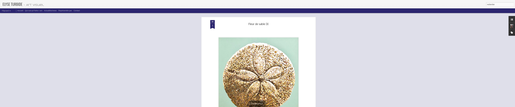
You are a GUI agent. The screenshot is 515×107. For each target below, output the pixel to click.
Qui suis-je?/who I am (33, 11)
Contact (77, 11)
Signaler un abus (278, 105)
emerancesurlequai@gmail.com (260, 35)
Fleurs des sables (263, 46)
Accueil (20, 11)
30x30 (255, 46)
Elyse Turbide (269, 42)
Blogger (271, 105)
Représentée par (65, 11)
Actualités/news (50, 11)
